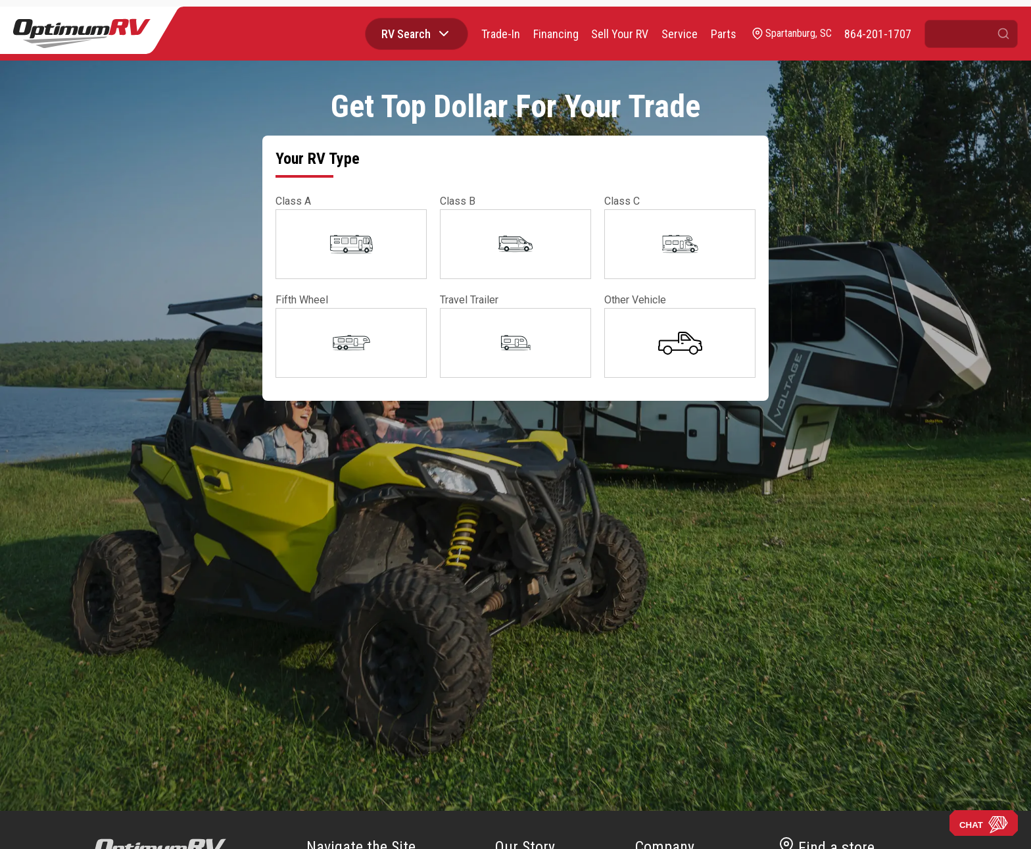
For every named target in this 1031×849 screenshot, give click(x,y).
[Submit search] (1003, 34)
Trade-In (499, 34)
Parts (723, 34)
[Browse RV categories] (442, 33)
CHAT (983, 824)
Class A (293, 201)
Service (679, 34)
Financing (554, 34)
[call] (877, 34)
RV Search (404, 34)
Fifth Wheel (302, 300)
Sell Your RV (619, 34)
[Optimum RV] (82, 33)
